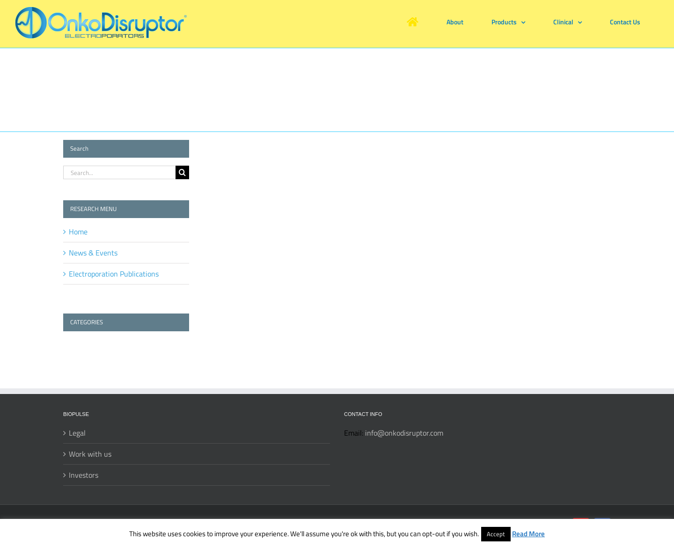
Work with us (90, 453)
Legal (77, 432)
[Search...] (119, 172)
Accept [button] (496, 534)
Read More (528, 533)
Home (78, 231)
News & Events (93, 252)
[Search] (182, 172)
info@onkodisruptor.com (404, 432)
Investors (83, 475)
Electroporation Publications (114, 273)
